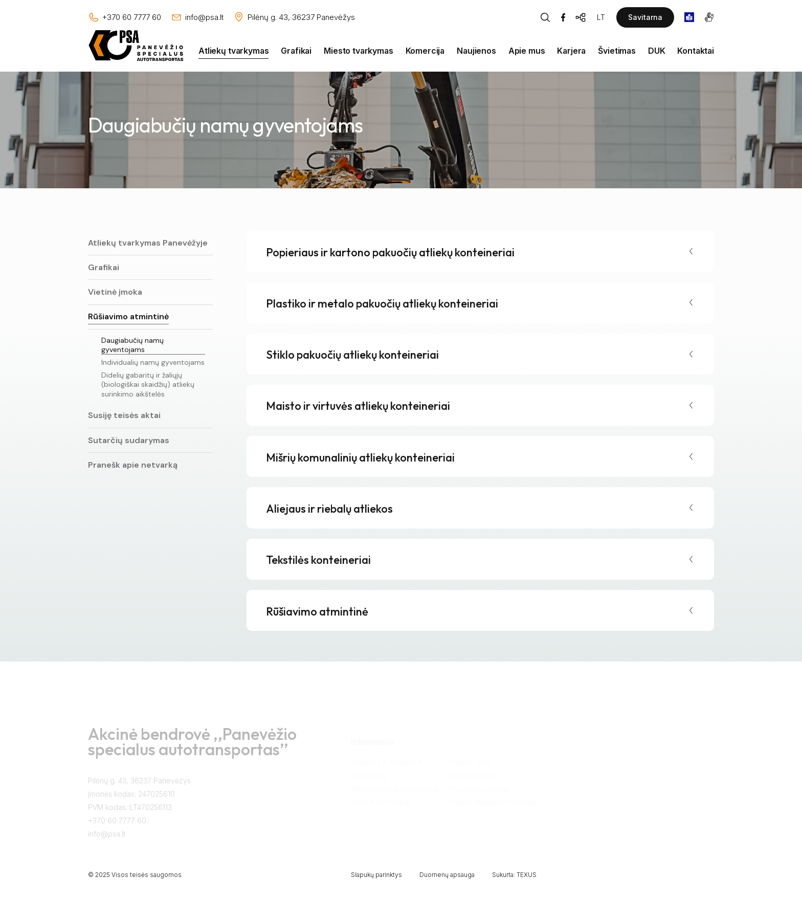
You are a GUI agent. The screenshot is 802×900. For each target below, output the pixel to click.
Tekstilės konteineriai (318, 560)
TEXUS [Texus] (527, 875)
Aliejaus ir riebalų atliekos (329, 508)
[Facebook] (563, 17)
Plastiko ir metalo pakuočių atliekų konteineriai (382, 303)
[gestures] (709, 17)
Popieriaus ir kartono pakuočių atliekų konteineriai (390, 252)
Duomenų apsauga (447, 875)
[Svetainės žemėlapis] (581, 17)
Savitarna (645, 17)
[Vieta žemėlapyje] (294, 17)
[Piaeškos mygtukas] (545, 17)
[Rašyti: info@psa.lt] (197, 17)
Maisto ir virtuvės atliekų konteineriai (358, 406)
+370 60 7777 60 (117, 826)
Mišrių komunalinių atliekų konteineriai (360, 457)
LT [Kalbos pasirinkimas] (601, 17)
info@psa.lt (106, 839)
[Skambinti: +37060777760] (124, 17)
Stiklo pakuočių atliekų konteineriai (352, 354)
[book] (689, 17)
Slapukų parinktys (376, 875)
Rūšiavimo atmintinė (317, 611)
